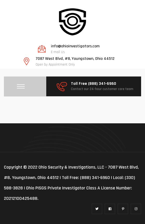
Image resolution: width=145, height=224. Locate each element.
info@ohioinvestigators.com (75, 46)
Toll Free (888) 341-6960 (93, 83)
